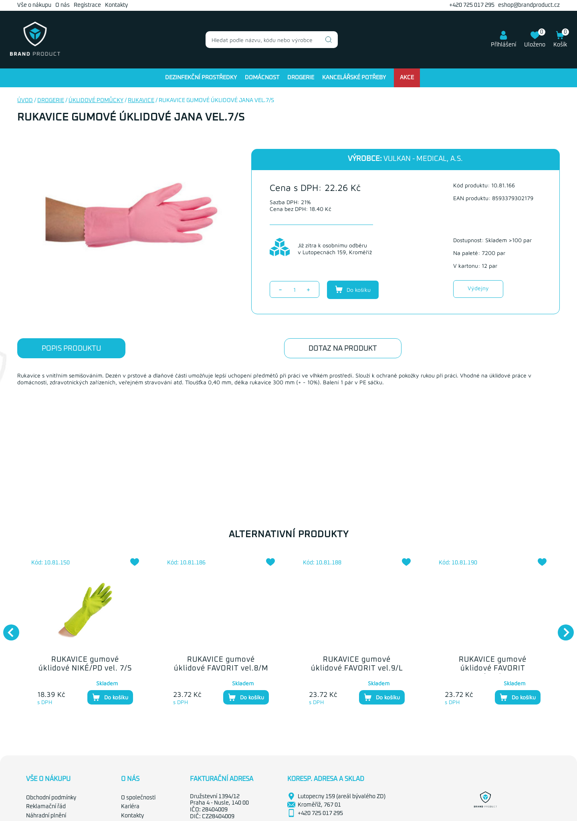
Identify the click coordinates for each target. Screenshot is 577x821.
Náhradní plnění (46, 816)
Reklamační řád (46, 806)
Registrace (87, 5)
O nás (62, 5)
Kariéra (130, 806)
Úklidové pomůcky (96, 100)
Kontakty (116, 5)
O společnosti (138, 798)
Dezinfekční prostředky (201, 77)
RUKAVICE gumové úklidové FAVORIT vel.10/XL (493, 668)
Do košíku (353, 289)
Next (562, 628)
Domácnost (262, 77)
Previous (7, 628)
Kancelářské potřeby (354, 77)
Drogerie (300, 77)
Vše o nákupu (34, 5)
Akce (407, 77)
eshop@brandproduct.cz (529, 5)
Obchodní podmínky (51, 798)
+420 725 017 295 (471, 5)
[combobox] (272, 39)
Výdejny (478, 288)
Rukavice (141, 100)
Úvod (25, 100)
